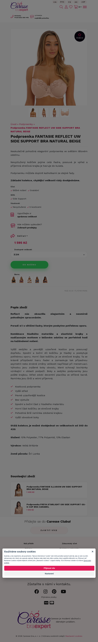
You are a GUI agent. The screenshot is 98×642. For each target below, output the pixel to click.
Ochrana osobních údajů (53, 636)
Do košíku (29, 265)
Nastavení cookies (74, 636)
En (55, 2)
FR (69, 2)
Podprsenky (26, 124)
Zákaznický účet (69, 543)
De (76, 2)
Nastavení (49, 573)
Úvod (13, 124)
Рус (62, 2)
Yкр (83, 2)
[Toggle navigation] (85, 7)
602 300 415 (21, 17)
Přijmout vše (49, 568)
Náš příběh (29, 543)
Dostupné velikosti (23, 249)
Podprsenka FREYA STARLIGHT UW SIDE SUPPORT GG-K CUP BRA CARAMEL (56, 505)
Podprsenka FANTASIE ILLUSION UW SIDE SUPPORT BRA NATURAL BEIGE (54, 487)
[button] (49, 254)
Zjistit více (49, 530)
